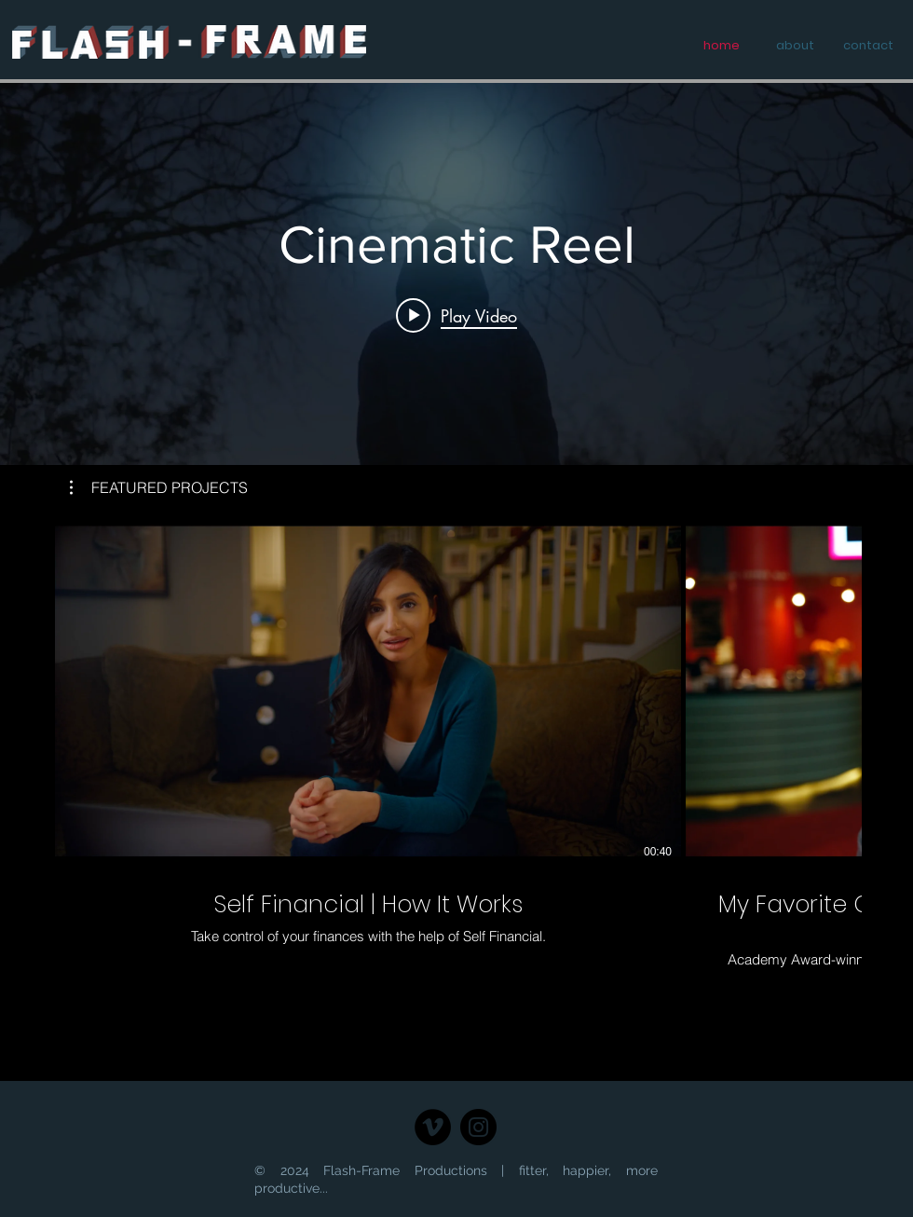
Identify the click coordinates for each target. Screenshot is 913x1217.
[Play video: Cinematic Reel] (456, 315)
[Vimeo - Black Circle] (433, 1127)
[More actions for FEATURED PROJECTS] (159, 487)
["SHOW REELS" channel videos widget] (456, 274)
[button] (159, 487)
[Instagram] (478, 1127)
